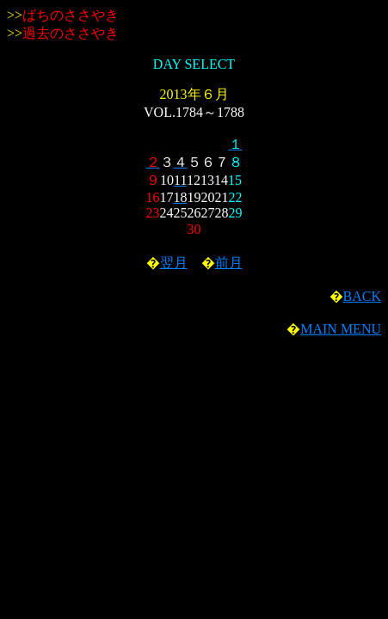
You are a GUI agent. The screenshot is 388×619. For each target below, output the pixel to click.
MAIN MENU (340, 329)
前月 (229, 262)
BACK (362, 296)
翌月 (174, 262)
